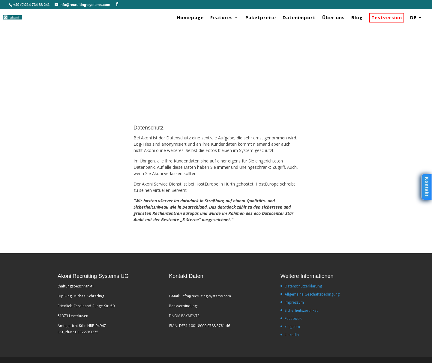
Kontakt (426, 187)
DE (413, 17)
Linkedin (292, 334)
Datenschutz (149, 128)
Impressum (294, 302)
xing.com (292, 326)
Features (221, 17)
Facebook (293, 318)
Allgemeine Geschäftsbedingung (312, 294)
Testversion (386, 17)
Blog (357, 17)
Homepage (190, 17)
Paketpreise (260, 17)
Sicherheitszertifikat (301, 310)
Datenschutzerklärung (303, 286)
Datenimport (299, 17)
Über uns (333, 17)
